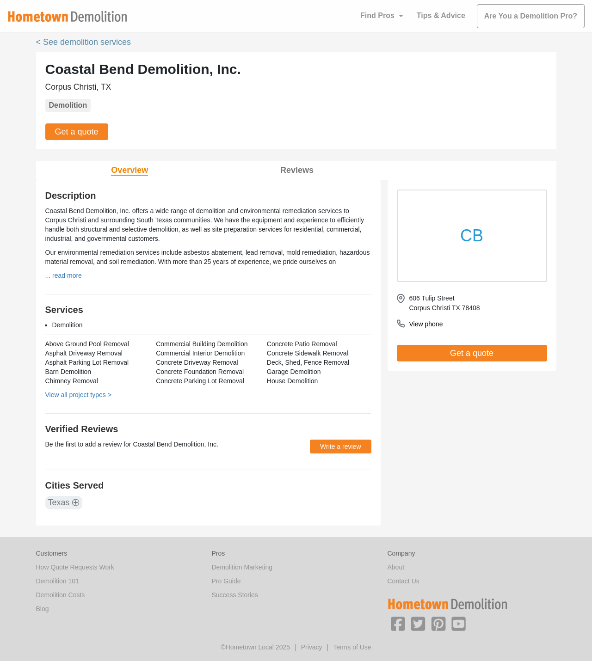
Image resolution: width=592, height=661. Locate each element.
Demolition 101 (57, 581)
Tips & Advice (441, 15)
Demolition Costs (60, 595)
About (396, 567)
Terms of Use (352, 647)
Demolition (68, 105)
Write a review (340, 446)
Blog (42, 608)
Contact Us (403, 581)
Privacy (311, 647)
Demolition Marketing (242, 567)
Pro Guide (226, 581)
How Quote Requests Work (75, 567)
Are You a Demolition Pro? (530, 16)
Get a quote (77, 131)
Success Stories (235, 595)
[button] (398, 623)
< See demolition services (83, 42)
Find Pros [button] (377, 15)
